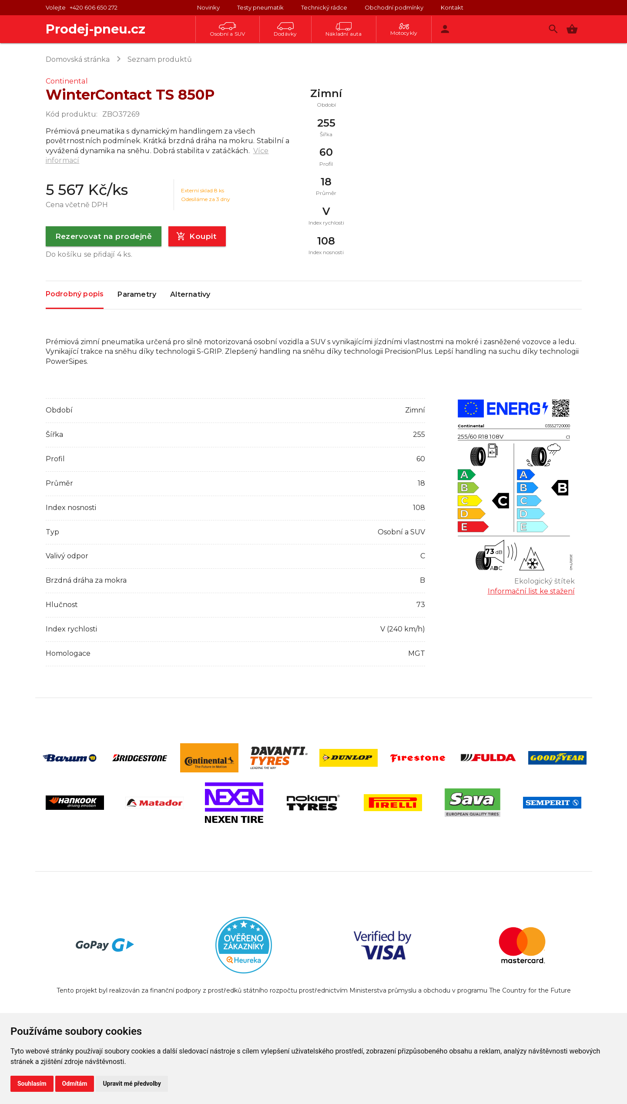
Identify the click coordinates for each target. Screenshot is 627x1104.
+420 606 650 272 (93, 7)
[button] (572, 29)
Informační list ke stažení (531, 591)
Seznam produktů (159, 59)
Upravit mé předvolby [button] (132, 1083)
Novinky (208, 7)
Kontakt (452, 7)
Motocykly (403, 29)
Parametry (136, 295)
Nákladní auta (343, 29)
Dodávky (285, 29)
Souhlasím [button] (32, 1083)
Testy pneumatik (260, 7)
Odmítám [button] (74, 1083)
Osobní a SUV (227, 29)
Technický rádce (324, 7)
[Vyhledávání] (553, 29)
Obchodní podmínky (394, 7)
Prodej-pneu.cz (95, 29)
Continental (67, 81)
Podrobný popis (75, 294)
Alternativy (190, 295)
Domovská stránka (78, 59)
